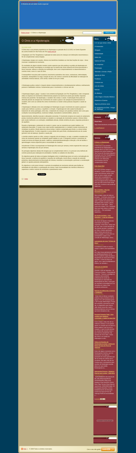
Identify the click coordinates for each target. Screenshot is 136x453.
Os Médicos (98, 93)
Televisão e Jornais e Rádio (103, 72)
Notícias (97, 89)
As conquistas (99, 64)
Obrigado (97, 50)
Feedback (98, 79)
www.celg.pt (52, 51)
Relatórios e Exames (101, 100)
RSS (25, 449)
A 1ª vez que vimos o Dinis (103, 43)
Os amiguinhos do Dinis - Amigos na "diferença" (105, 108)
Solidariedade (99, 54)
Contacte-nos (99, 82)
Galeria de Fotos (100, 61)
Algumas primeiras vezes (102, 104)
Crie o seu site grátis (94, 449)
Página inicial (25, 33)
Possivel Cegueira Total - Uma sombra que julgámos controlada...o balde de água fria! (105, 316)
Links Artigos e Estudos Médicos (105, 97)
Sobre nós (98, 57)
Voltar (26, 179)
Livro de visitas (99, 86)
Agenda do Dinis (100, 75)
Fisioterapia (98, 68)
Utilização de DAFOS (101, 267)
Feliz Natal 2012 (99, 166)
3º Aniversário (99, 46)
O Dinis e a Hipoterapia (102, 142)
